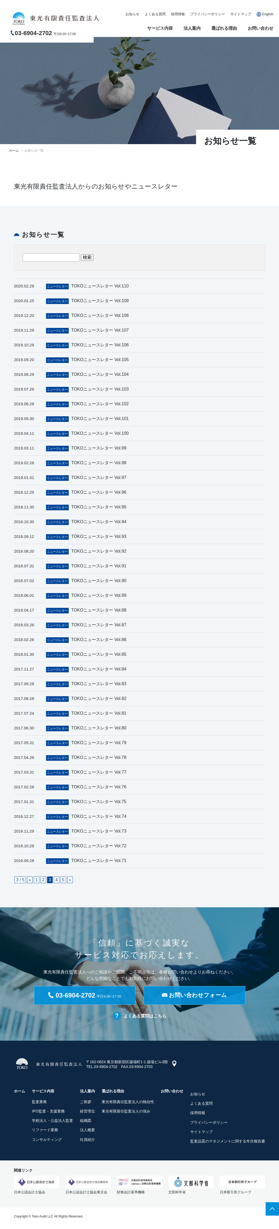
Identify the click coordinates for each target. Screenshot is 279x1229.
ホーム (14, 150)
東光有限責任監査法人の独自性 (128, 1103)
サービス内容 (160, 28)
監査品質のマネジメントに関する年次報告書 (227, 1142)
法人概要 (87, 1131)
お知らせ (132, 14)
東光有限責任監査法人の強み (126, 1112)
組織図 (85, 1121)
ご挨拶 (85, 1103)
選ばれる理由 (224, 28)
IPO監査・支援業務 (48, 1112)
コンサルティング (47, 1140)
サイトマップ (240, 14)
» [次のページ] (70, 880)
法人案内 (192, 28)
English (267, 14)
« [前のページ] (30, 880)
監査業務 (39, 1103)
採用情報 (178, 14)
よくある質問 (155, 14)
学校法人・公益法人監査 (52, 1121)
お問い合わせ (260, 28)
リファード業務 (45, 1131)
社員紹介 (87, 1140)
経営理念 (87, 1112)
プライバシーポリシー (207, 14)
